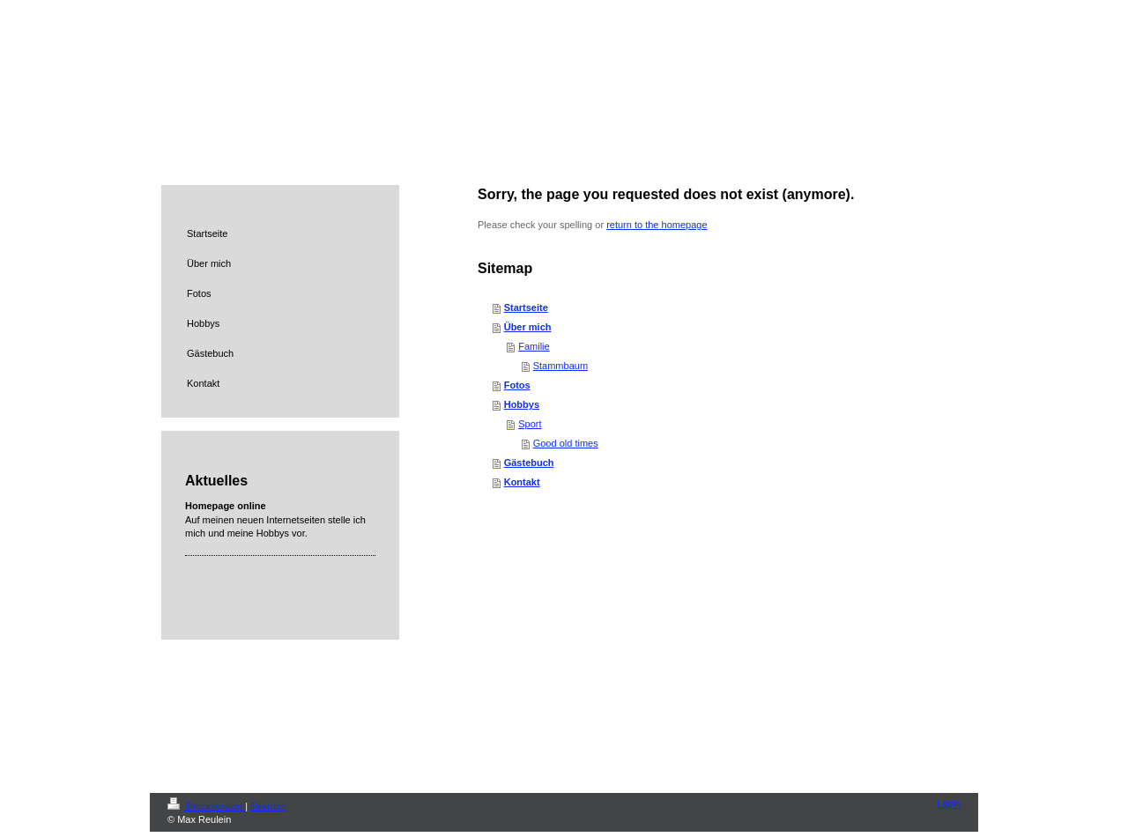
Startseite (526, 307)
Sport (529, 423)
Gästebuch (529, 462)
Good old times (565, 443)
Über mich (528, 327)
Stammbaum (560, 365)
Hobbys (521, 404)
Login (949, 803)
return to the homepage (656, 224)
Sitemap (268, 806)
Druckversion (206, 806)
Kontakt (522, 482)
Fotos (517, 385)
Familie (533, 346)
